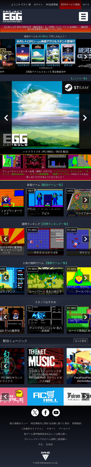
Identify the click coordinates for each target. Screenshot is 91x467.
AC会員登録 (52, 4)
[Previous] (5, 57)
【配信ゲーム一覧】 (52, 185)
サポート (51, 429)
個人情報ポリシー (19, 423)
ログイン (38, 4)
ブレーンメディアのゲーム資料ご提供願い (45, 439)
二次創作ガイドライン (32, 429)
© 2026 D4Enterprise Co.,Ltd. (45, 463)
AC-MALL (43, 37)
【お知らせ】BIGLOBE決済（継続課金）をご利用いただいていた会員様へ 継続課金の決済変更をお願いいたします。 (45, 28)
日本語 (49, 444)
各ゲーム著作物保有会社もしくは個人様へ (45, 434)
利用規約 (76, 423)
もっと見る (80, 341)
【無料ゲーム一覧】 (56, 263)
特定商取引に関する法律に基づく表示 (50, 423)
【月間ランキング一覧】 (54, 224)
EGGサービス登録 (70, 4)
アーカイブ (64, 429)
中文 (40, 444)
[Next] (85, 57)
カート (86, 4)
